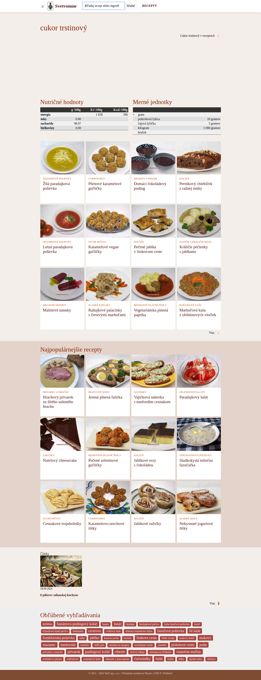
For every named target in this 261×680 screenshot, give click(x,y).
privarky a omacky (53, 652)
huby (82, 638)
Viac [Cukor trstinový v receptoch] (214, 332)
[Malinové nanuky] (62, 284)
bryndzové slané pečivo (55, 631)
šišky (181, 659)
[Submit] (131, 5)
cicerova (94, 631)
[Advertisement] (130, 66)
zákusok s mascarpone (117, 659)
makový (205, 638)
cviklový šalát (113, 631)
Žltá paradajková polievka (56, 185)
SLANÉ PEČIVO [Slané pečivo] (51, 518)
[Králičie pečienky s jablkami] (199, 220)
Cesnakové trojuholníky (62, 523)
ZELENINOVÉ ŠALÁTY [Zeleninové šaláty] (192, 392)
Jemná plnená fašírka (105, 397)
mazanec (49, 645)
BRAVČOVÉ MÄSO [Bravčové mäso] (98, 392)
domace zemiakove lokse (139, 631)
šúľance (211, 659)
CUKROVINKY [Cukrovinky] (96, 178)
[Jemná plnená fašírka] (108, 371)
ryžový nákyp (137, 652)
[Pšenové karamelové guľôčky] (108, 157)
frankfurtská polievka (59, 638)
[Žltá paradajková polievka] (62, 157)
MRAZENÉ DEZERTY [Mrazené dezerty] (55, 305)
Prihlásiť (167, 673)
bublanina (78, 631)
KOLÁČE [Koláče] (184, 178)
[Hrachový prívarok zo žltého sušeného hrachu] (62, 371)
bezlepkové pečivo (149, 624)
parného (162, 645)
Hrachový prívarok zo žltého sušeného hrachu (58, 402)
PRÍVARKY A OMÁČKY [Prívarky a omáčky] (56, 392)
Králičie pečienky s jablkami (193, 249)
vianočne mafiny (188, 652)
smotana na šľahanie (160, 652)
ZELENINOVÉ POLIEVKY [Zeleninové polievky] (57, 178)
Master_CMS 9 (153, 673)
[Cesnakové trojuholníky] (62, 497)
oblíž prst (99, 645)
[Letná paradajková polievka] (62, 220)
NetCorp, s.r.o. (112, 673)
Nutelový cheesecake (60, 460)
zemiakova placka (52, 659)
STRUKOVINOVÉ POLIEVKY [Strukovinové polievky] (195, 455)
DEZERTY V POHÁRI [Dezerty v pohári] (145, 178)
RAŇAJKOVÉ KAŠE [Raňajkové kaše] (190, 305)
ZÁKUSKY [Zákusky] (49, 455)
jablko (94, 638)
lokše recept (168, 638)
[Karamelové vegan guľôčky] (108, 220)
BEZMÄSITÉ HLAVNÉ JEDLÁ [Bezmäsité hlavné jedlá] (150, 305)
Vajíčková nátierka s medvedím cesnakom (152, 399)
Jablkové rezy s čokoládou (145, 462)
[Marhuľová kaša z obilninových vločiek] (199, 284)
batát (117, 624)
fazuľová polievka (170, 631)
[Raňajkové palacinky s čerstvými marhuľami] (108, 284)
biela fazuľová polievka (176, 624)
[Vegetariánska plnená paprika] (153, 284)
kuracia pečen (111, 638)
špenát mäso (195, 659)
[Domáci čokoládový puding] (153, 157)
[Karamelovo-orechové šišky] (108, 497)
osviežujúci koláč (143, 645)
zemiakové (72, 659)
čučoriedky (142, 659)
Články (44, 553)
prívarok (74, 652)
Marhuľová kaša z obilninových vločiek (197, 312)
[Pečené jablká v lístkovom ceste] (153, 220)
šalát (159, 659)
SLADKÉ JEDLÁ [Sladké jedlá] (188, 518)
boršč (197, 624)
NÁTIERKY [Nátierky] (140, 392)
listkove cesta (147, 638)
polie (203, 645)
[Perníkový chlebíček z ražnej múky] (199, 157)
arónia (47, 624)
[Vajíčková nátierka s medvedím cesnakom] (153, 371)
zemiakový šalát (92, 659)
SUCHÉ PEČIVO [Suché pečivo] (97, 242)
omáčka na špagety (119, 645)
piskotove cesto (182, 645)
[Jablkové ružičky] (153, 497)
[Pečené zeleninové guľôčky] (108, 434)
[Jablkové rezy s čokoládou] (153, 434)
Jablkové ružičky (147, 523)
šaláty (170, 659)
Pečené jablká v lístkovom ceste (148, 249)
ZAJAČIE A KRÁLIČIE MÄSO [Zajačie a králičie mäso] (195, 242)
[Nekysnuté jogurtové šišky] (199, 497)
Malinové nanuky (57, 310)
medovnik (68, 645)
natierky (84, 645)
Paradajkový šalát (193, 397)
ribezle (120, 652)
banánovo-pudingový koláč (77, 624)
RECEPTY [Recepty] (149, 5)
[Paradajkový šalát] (199, 371)
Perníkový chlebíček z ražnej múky (195, 185)
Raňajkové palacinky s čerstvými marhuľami (107, 312)
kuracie (128, 638)
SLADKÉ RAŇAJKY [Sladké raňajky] (99, 305)
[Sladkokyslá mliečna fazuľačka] (199, 434)
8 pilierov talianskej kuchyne (59, 595)
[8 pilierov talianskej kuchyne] (61, 570)
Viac (214, 603)
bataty (105, 624)
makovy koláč (186, 638)
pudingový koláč (97, 652)
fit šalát (194, 631)
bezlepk (130, 624)
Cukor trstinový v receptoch (200, 36)
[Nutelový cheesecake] (62, 434)
